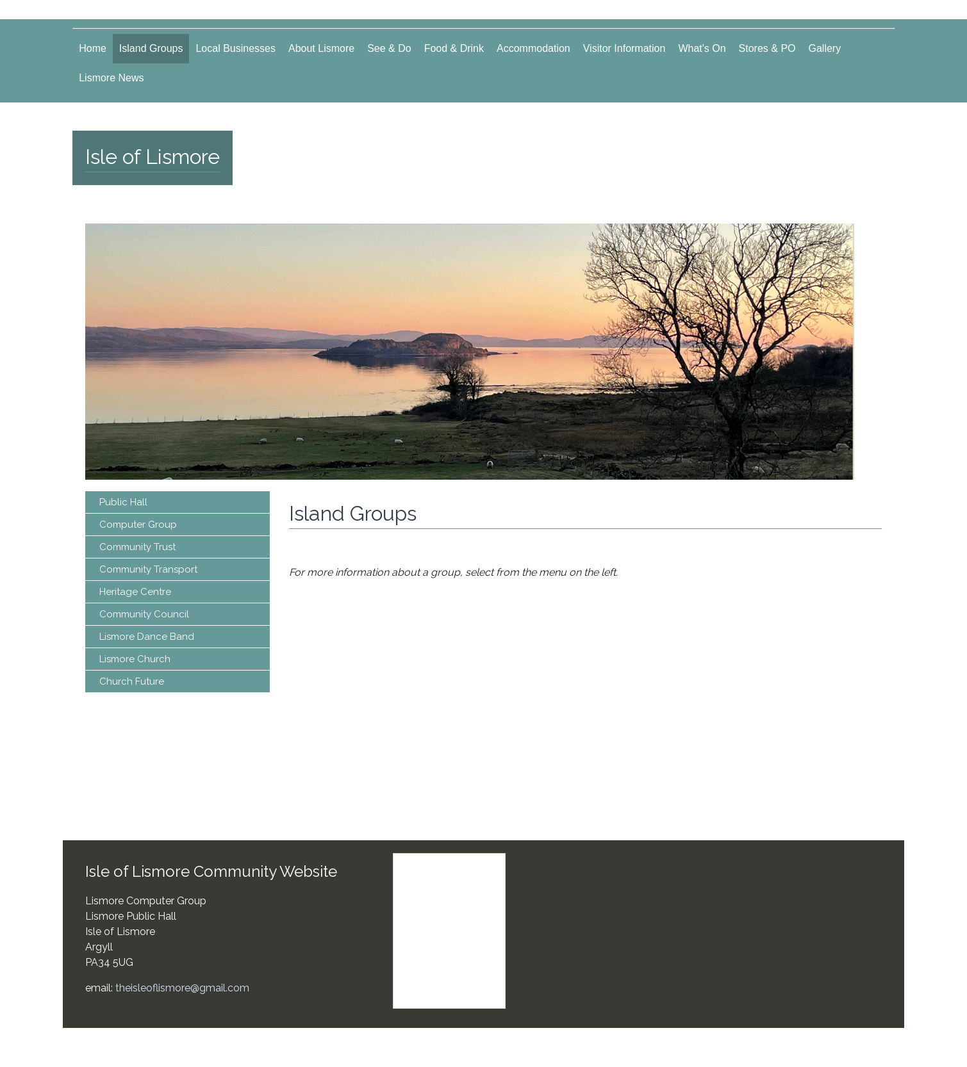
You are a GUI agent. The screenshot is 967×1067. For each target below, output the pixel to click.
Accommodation (533, 48)
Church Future (131, 681)
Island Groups (151, 48)
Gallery (825, 48)
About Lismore (321, 48)
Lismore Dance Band (146, 636)
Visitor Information (624, 48)
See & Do (389, 48)
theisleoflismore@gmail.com (182, 988)
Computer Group (138, 524)
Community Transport (148, 569)
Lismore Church (134, 659)
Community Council (144, 614)
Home (92, 48)
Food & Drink (454, 48)
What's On (701, 48)
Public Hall (123, 502)
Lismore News (111, 77)
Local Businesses (235, 48)
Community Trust (137, 547)
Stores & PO (767, 48)
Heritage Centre (135, 592)
